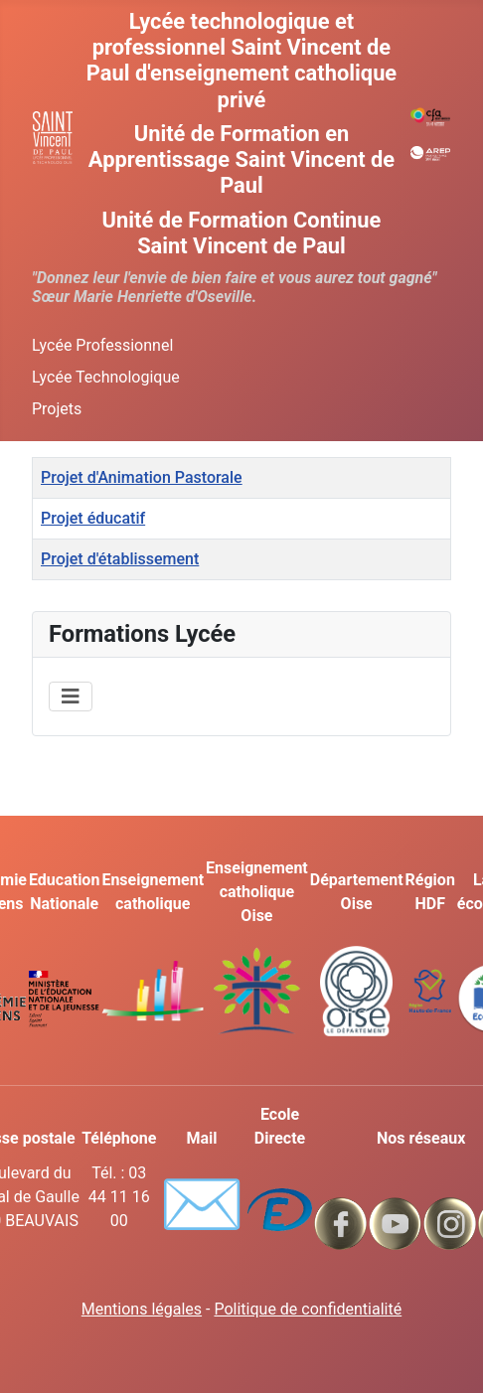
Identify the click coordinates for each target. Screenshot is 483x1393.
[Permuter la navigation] (70, 696)
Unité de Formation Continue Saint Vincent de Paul (242, 233)
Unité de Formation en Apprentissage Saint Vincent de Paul (241, 159)
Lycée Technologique (106, 377)
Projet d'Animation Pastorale (141, 477)
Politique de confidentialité (308, 1309)
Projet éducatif (93, 518)
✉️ (201, 1204)
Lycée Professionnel (102, 345)
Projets (56, 408)
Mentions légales (141, 1309)
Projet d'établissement (120, 558)
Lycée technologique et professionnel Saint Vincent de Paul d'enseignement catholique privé (241, 60)
